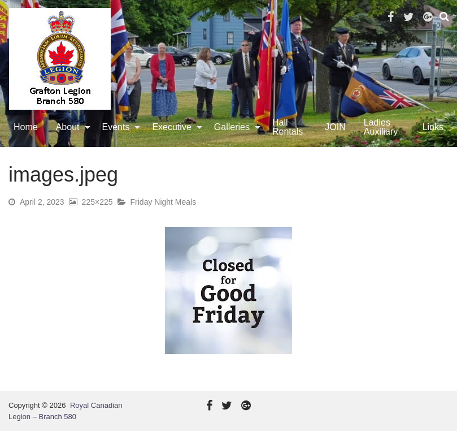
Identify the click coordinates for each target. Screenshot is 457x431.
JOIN (335, 127)
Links (433, 127)
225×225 (97, 201)
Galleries (232, 127)
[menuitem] (26, 127)
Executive (171, 127)
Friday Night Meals (163, 201)
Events (116, 127)
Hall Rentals (287, 127)
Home (26, 127)
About (68, 127)
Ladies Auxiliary (381, 127)
